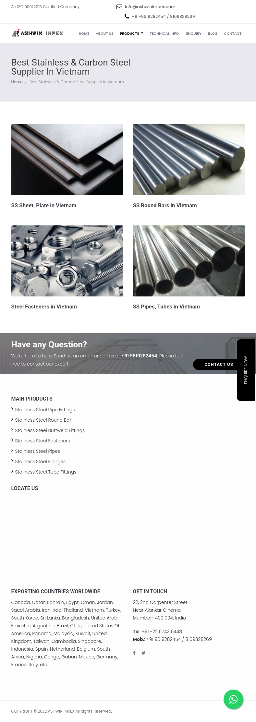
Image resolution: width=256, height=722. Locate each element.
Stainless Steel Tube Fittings (46, 472)
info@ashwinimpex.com (150, 7)
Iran (46, 610)
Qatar (38, 602)
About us (105, 33)
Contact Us (218, 353)
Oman (88, 602)
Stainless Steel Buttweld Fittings (50, 430)
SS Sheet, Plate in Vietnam (44, 205)
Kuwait (82, 633)
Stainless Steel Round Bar (43, 420)
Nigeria (34, 657)
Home (84, 33)
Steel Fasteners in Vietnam (44, 306)
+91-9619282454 (149, 16)
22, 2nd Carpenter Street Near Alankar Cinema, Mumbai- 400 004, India (160, 610)
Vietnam (94, 610)
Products (131, 33)
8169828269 (182, 16)
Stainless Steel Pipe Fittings (45, 409)
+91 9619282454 (139, 356)
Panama (41, 633)
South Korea (25, 618)
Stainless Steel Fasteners (42, 441)
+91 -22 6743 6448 (162, 631)
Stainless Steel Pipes (37, 451)
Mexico (86, 657)
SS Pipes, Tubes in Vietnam (166, 306)
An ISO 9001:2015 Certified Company (45, 6)
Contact (232, 33)
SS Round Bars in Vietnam (165, 205)
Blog (212, 33)
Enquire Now (246, 370)
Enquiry (193, 33)
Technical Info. (165, 33)
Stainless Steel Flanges (40, 461)
